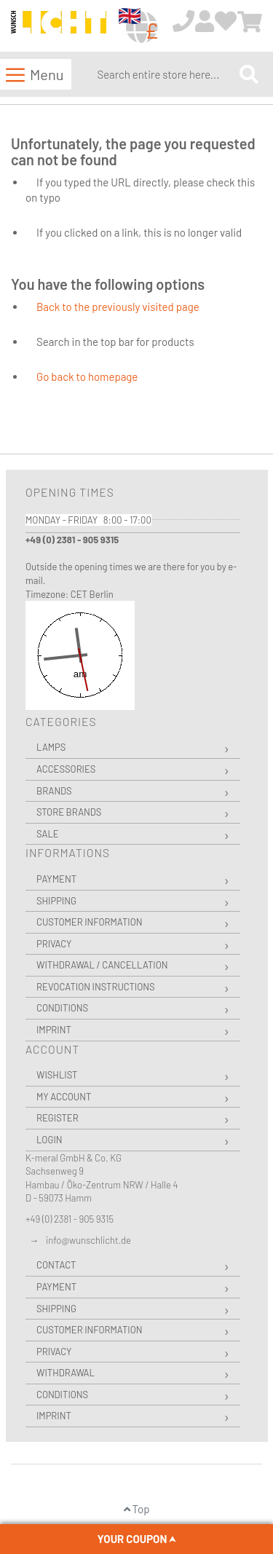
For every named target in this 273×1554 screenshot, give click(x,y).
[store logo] (58, 26)
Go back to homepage (87, 376)
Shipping (56, 901)
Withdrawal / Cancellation (102, 965)
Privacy (53, 944)
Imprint (53, 1030)
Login (49, 1139)
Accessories (65, 769)
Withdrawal (65, 1373)
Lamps (51, 747)
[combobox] (165, 74)
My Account (63, 1097)
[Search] (249, 74)
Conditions (62, 1008)
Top (137, 1508)
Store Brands (68, 812)
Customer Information (89, 922)
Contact (56, 1265)
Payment (56, 879)
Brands (54, 791)
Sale (47, 834)
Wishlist (56, 1075)
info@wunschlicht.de (88, 1240)
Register (57, 1118)
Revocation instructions (95, 987)
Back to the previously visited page (117, 306)
